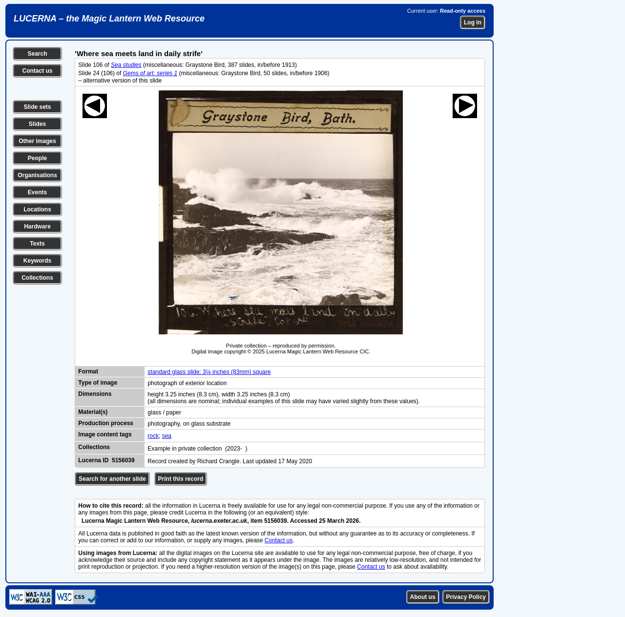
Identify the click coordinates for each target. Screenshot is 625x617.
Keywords (37, 260)
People (37, 158)
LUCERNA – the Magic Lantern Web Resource (109, 18)
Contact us (37, 70)
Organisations (37, 175)
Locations (37, 209)
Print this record (181, 478)
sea (166, 435)
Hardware (37, 226)
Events (37, 192)
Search (37, 53)
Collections (37, 277)
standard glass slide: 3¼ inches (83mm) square (209, 372)
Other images (37, 141)
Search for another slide (112, 478)
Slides (37, 124)
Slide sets (37, 106)
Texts (37, 243)
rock (153, 435)
